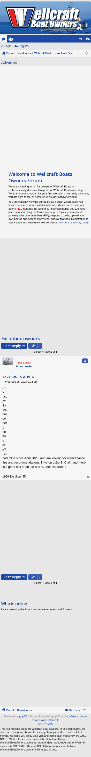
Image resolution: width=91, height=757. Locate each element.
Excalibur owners (20, 339)
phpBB (23, 716)
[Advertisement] (45, 116)
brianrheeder (24, 366)
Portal (9, 53)
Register (23, 46)
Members (12, 40)
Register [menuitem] (88, 40)
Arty (50, 723)
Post (12, 345)
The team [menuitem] (74, 710)
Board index (24, 710)
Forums (4, 40)
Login (7, 46)
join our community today (73, 222)
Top (88, 477)
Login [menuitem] (81, 40)
